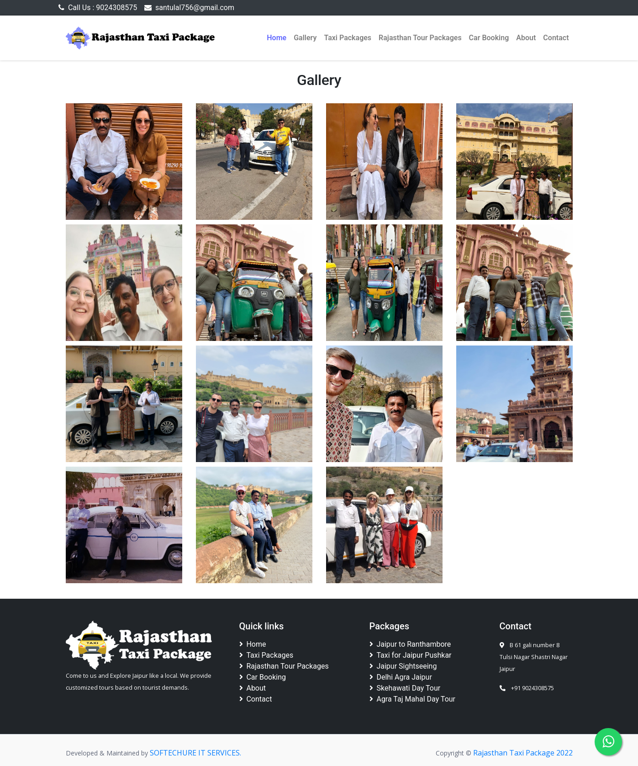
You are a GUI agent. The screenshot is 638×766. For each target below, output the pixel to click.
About (526, 37)
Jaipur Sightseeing (403, 666)
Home (276, 37)
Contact (556, 37)
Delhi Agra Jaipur (400, 677)
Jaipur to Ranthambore (410, 644)
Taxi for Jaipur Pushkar (410, 655)
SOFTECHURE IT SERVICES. (195, 753)
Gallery (305, 37)
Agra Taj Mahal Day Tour (412, 699)
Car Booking (489, 37)
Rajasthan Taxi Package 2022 (523, 753)
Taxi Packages (347, 37)
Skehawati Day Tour (405, 688)
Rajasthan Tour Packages (420, 37)
